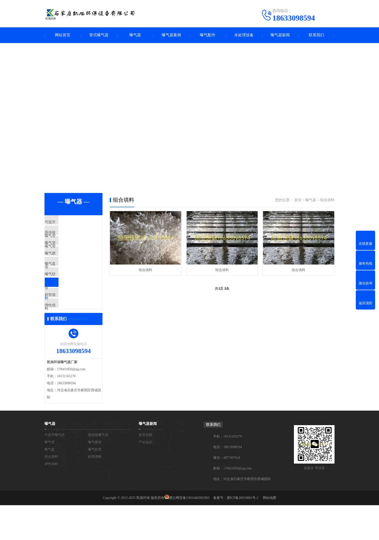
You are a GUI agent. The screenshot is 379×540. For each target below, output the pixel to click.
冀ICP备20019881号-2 (242, 532)
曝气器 (135, 35)
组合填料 (63, 308)
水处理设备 (244, 35)
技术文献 (145, 470)
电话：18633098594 (227, 482)
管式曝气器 (99, 35)
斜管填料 (63, 322)
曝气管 (61, 251)
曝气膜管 (63, 265)
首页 (297, 200)
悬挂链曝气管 (67, 237)
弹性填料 (63, 337)
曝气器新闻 (280, 35)
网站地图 (269, 532)
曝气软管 (63, 294)
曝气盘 (61, 279)
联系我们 (316, 35)
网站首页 (62, 35)
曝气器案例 (171, 35)
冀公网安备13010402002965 (189, 532)
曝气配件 (207, 35)
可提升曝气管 (67, 222)
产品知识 (145, 477)
